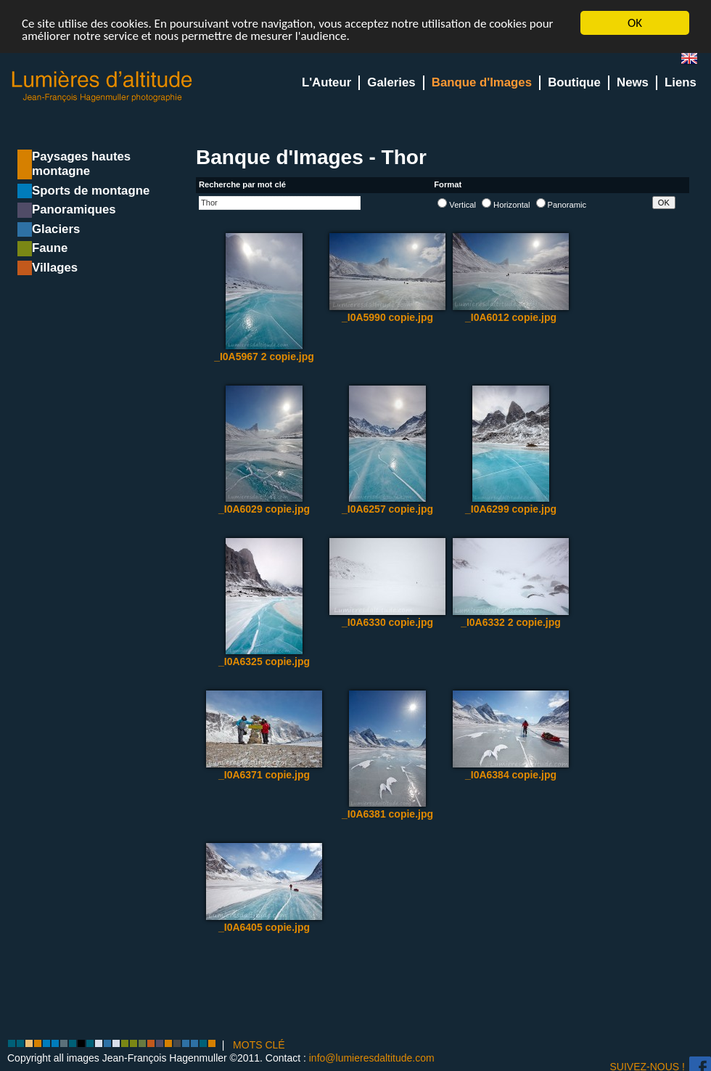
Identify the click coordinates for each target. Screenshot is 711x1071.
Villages (55, 267)
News (633, 82)
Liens (680, 82)
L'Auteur (326, 82)
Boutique (574, 82)
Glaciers (56, 229)
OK (635, 22)
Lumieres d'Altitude (102, 87)
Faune (49, 248)
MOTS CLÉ (259, 1045)
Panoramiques (74, 209)
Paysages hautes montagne (81, 164)
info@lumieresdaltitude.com (372, 1058)
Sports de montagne (90, 190)
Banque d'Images (482, 82)
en (695, 61)
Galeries (391, 82)
